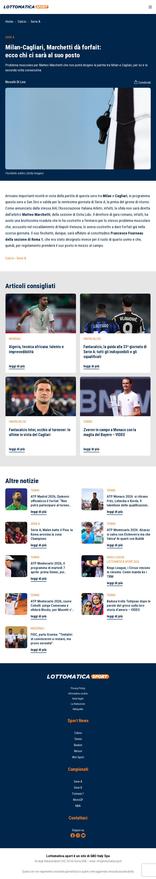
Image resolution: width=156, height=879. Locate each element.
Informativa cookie (78, 693)
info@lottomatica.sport (109, 861)
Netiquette (78, 709)
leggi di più (17, 366)
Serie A (35, 21)
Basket (78, 745)
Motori (78, 751)
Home (9, 21)
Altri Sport (78, 757)
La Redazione (78, 703)
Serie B (78, 787)
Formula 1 (78, 794)
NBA (78, 806)
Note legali (77, 698)
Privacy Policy (78, 688)
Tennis (78, 739)
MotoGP (78, 800)
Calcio (22, 21)
